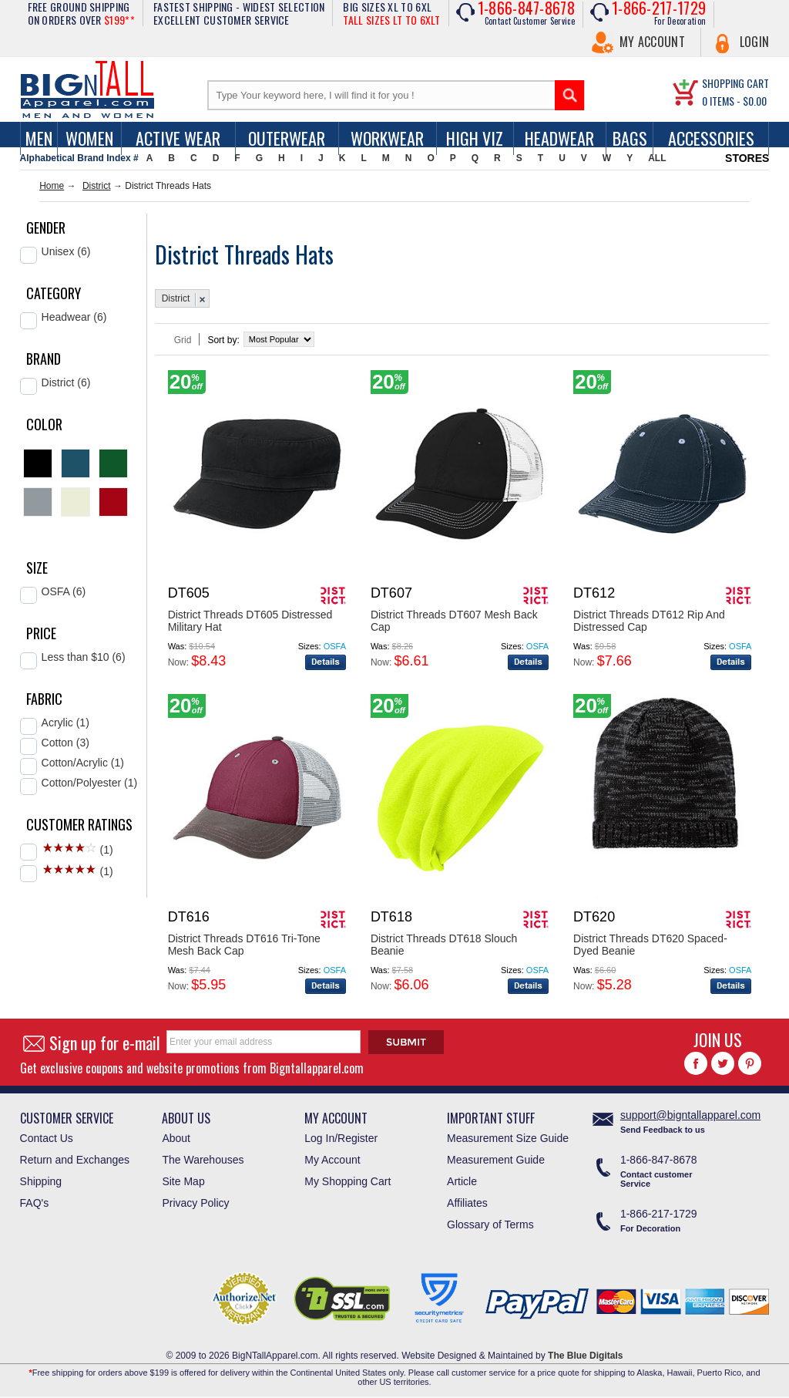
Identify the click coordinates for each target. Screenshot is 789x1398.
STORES (747, 158)
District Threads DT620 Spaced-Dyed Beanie (650, 944)
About (176, 1138)
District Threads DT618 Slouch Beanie (444, 944)
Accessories (711, 138)
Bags (630, 138)
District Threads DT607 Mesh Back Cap (454, 620)
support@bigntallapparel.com (690, 1115)
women (89, 138)
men (38, 138)
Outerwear (286, 138)
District (96, 185)
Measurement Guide (496, 1160)
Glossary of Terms (490, 1224)
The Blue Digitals (585, 1355)
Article (462, 1181)
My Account (652, 41)
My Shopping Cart (347, 1181)
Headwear (559, 138)
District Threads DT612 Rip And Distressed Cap (649, 620)
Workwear (387, 138)
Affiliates (467, 1203)
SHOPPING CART (735, 83)
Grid (183, 340)
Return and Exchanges (74, 1160)
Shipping (41, 1181)
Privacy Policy (195, 1203)
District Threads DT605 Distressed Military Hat (250, 620)
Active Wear (178, 138)
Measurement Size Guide (508, 1138)
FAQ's (34, 1203)
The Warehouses (202, 1160)
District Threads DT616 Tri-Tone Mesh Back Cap (244, 944)
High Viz (474, 138)
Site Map (183, 1181)
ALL (657, 158)
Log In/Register (341, 1138)
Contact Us (46, 1138)
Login (755, 41)
